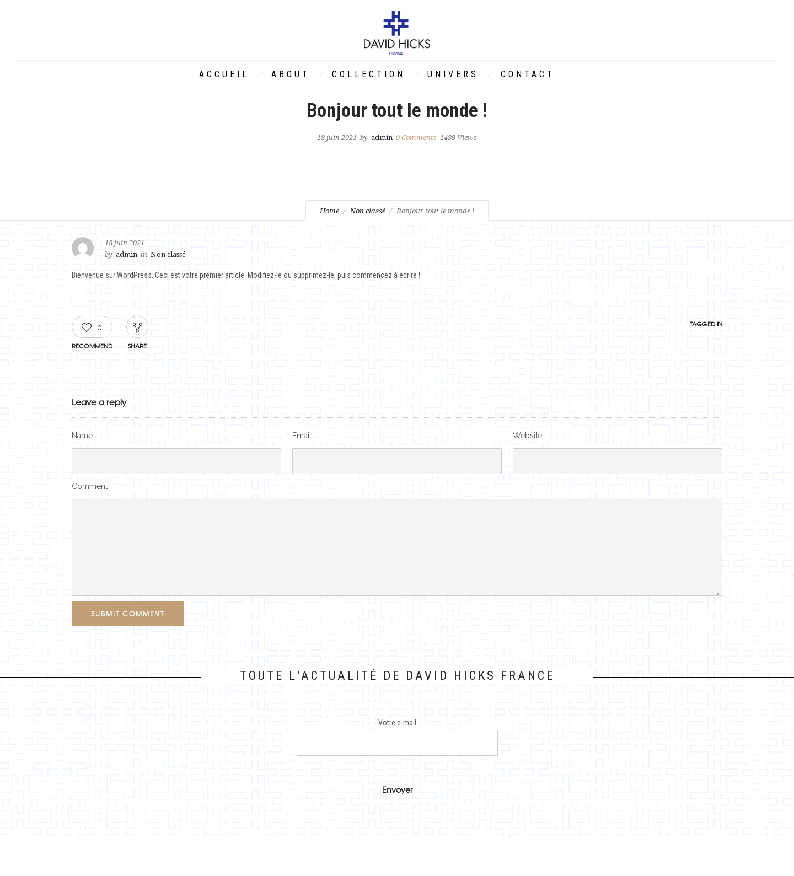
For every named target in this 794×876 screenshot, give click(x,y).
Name (82, 435)
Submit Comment (127, 614)
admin (382, 137)
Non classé (367, 211)
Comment (90, 486)
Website (527, 435)
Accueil (224, 74)
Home (329, 211)
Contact (528, 74)
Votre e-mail (397, 737)
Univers (453, 74)
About (290, 74)
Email (302, 435)
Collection (368, 74)
